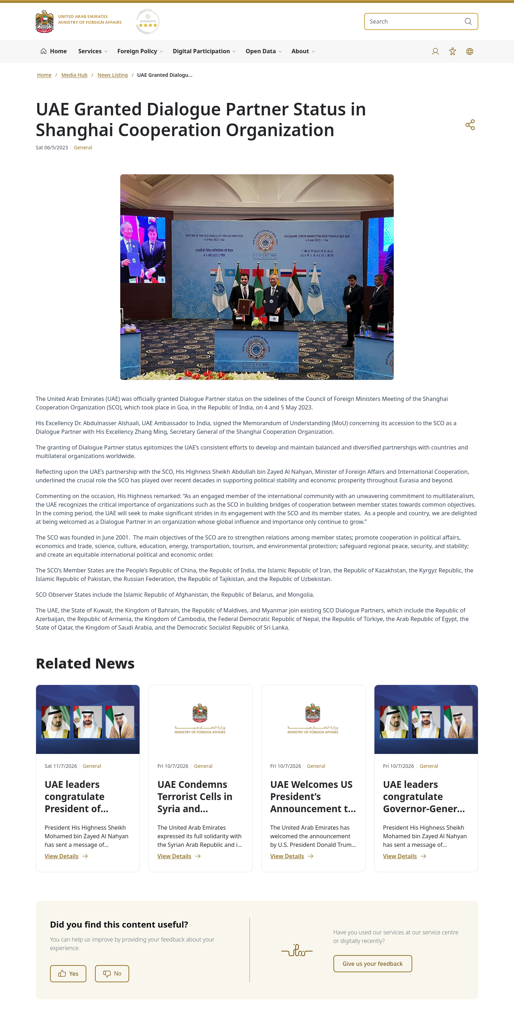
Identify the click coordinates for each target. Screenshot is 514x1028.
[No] (112, 973)
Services (89, 51)
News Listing (112, 74)
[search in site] (414, 21)
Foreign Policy (137, 51)
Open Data (261, 51)
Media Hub (74, 74)
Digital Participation (201, 51)
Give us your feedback (373, 964)
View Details (67, 856)
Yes (68, 973)
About (300, 51)
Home (44, 74)
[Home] (53, 51)
